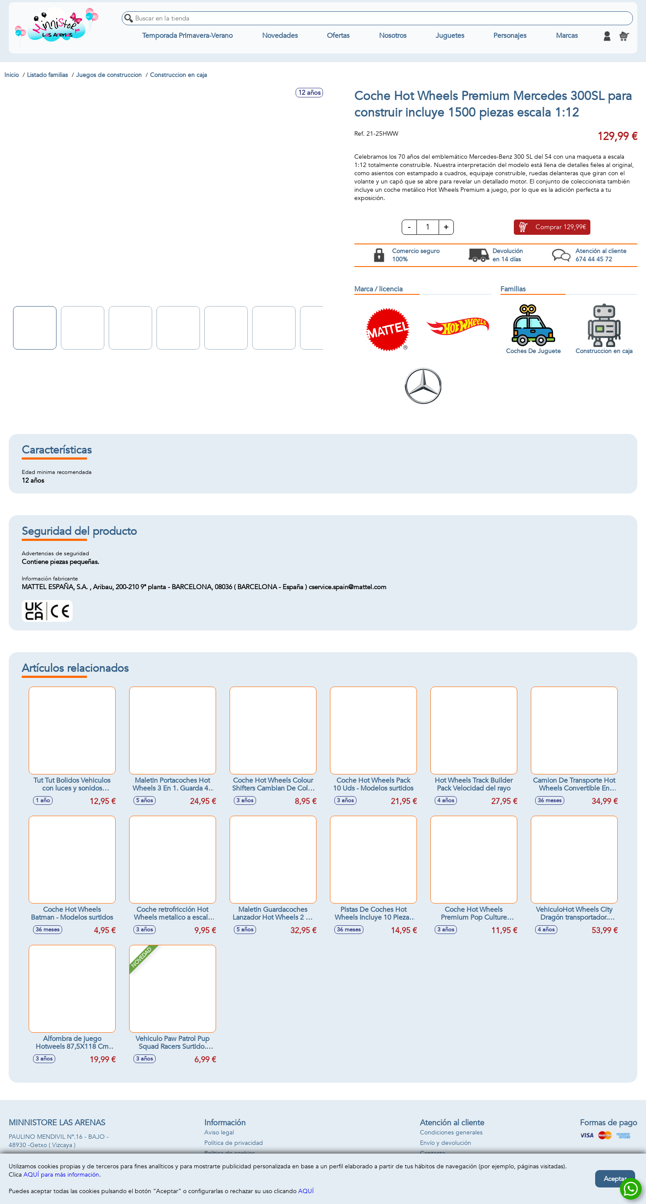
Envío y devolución (445, 1143)
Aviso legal (219, 1132)
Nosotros (392, 36)
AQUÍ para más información (61, 1175)
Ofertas (338, 36)
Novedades (280, 36)
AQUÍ (306, 1191)
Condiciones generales (451, 1132)
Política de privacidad (233, 1143)
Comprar (561, 227)
